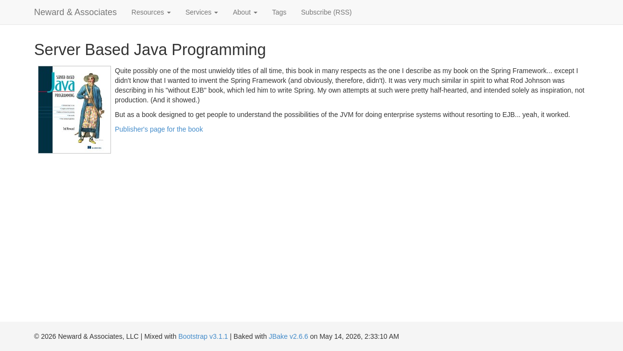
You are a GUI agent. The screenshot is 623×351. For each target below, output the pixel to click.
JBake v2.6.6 (288, 336)
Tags (279, 12)
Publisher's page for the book (159, 129)
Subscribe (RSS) (326, 12)
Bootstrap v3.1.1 (203, 336)
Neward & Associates (75, 12)
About (245, 12)
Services (202, 12)
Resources (151, 12)
